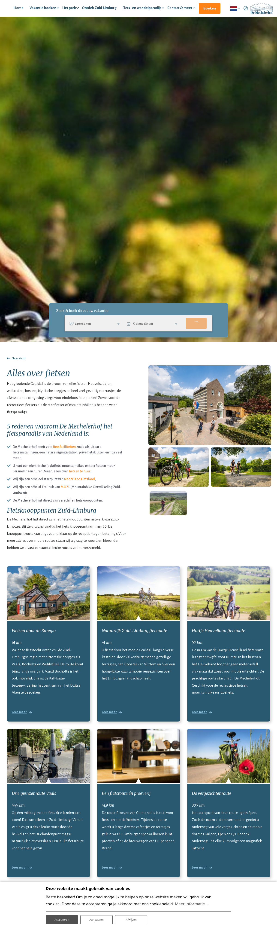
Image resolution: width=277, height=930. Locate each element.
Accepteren (61, 918)
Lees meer (19, 721)
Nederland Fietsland (79, 487)
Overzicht (19, 366)
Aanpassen (96, 918)
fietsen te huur (79, 479)
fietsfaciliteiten (64, 455)
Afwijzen (131, 918)
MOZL (65, 495)
